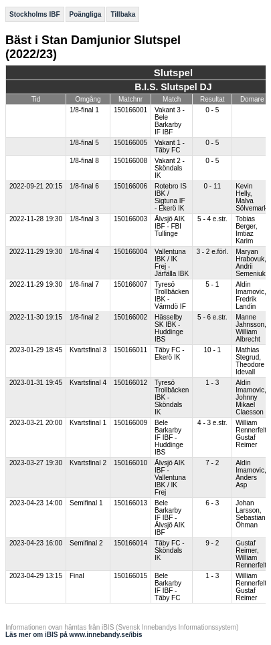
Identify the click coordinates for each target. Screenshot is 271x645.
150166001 (130, 110)
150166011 (130, 350)
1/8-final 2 (84, 317)
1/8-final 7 (84, 284)
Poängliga (86, 14)
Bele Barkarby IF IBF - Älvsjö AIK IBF (170, 517)
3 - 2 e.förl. (212, 251)
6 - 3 (212, 503)
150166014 (130, 543)
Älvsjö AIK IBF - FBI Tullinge (170, 226)
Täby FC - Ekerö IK (169, 353)
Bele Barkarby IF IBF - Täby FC (168, 587)
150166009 (130, 422)
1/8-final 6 (84, 186)
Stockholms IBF (34, 14)
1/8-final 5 (84, 142)
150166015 (130, 575)
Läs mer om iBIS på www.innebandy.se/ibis (74, 634)
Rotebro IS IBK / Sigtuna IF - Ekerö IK (171, 197)
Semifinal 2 (86, 543)
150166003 (130, 219)
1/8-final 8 (84, 160)
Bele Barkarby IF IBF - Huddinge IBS (169, 437)
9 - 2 (212, 543)
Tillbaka (122, 14)
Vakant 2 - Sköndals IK (170, 168)
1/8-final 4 (84, 251)
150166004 (130, 251)
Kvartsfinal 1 (88, 422)
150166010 (130, 463)
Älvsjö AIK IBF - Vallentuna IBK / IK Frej (170, 477)
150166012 (130, 382)
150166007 (130, 284)
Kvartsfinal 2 (88, 463)
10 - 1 (212, 350)
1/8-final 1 (84, 110)
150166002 (130, 317)
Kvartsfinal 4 (88, 382)
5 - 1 (212, 284)
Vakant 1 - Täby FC (170, 146)
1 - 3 (212, 382)
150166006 (130, 186)
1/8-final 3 (84, 219)
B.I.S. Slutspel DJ (172, 87)
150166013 (130, 503)
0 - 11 (212, 186)
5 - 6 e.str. (212, 317)
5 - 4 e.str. (212, 219)
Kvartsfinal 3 (88, 350)
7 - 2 (212, 463)
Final (77, 575)
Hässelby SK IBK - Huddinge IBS (169, 328)
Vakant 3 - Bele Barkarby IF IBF (170, 121)
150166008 (130, 160)
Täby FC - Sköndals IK (169, 550)
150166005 (130, 142)
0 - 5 (212, 110)
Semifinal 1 (86, 503)
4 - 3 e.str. (212, 422)
